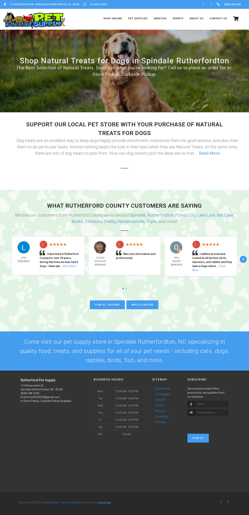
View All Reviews (107, 304)
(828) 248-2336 (30, 393)
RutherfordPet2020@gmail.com (40, 397)
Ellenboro (93, 221)
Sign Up (198, 438)
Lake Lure (206, 215)
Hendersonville (131, 221)
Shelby (110, 221)
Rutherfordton (160, 215)
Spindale (138, 215)
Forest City (185, 215)
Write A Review (142, 304)
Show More (69, 266)
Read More (209, 153)
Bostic (77, 221)
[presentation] (207, 423)
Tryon (151, 221)
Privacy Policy (50, 502)
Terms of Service (70, 502)
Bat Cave (225, 215)
